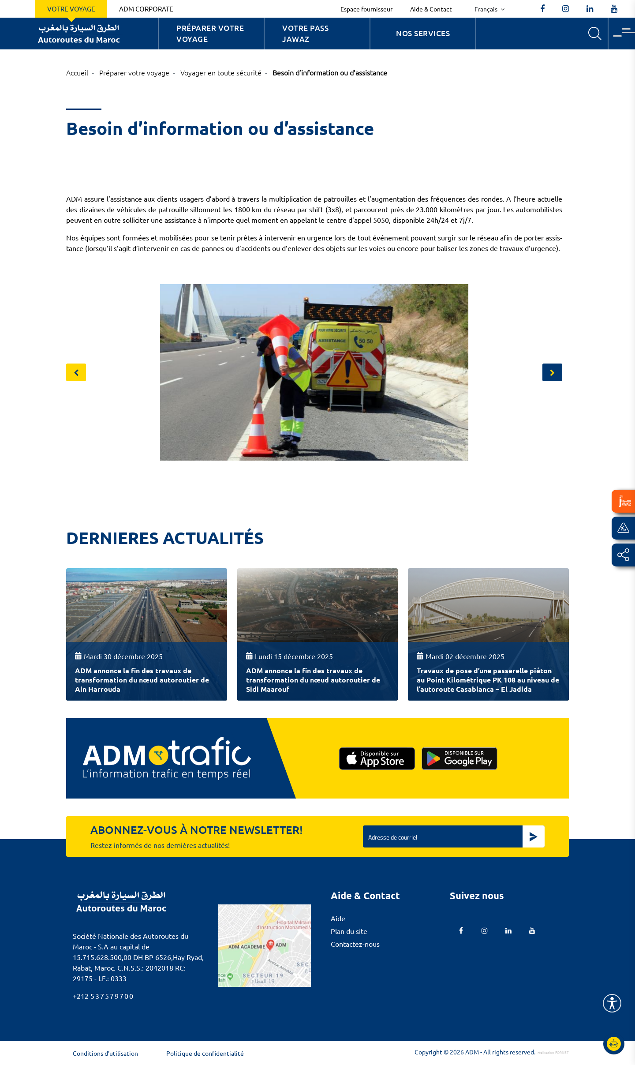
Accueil (77, 72)
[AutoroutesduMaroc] (542, 9)
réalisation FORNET (553, 1052)
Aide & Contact (431, 9)
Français (486, 9)
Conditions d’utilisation (105, 1053)
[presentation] (76, 372)
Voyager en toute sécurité (220, 72)
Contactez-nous (355, 943)
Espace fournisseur (366, 9)
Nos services (423, 33)
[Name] (612, 1003)
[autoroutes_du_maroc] (565, 9)
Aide (338, 918)
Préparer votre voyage (210, 34)
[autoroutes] (589, 9)
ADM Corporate (146, 8)
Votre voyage (71, 8)
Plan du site (349, 930)
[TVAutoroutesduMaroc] (614, 9)
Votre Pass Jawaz (305, 34)
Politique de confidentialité (205, 1053)
